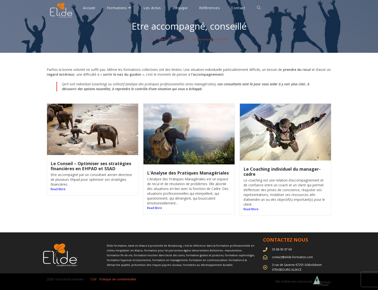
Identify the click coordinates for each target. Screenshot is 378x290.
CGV (93, 279)
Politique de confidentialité (117, 279)
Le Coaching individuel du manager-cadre (282, 171)
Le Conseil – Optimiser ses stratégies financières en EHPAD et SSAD (91, 166)
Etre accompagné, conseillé (211, 39)
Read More (58, 189)
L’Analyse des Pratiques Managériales (188, 173)
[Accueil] (149, 39)
